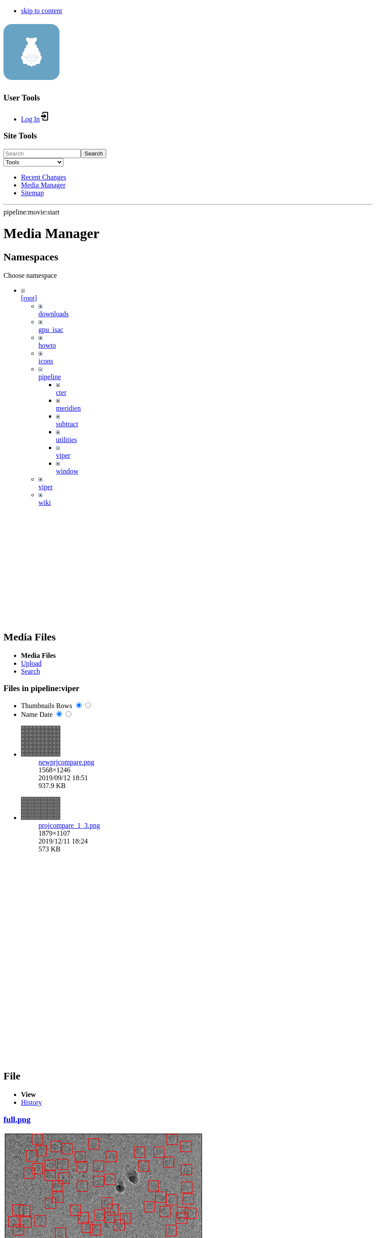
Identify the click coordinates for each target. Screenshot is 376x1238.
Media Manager (43, 185)
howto (47, 345)
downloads (53, 314)
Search (93, 153)
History (31, 1102)
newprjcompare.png (66, 762)
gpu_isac (50, 329)
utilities (66, 439)
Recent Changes (43, 177)
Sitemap (32, 193)
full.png (17, 1119)
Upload (31, 663)
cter (61, 392)
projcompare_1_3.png (69, 825)
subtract (67, 424)
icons (45, 361)
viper (63, 455)
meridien (68, 408)
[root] (29, 298)
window (67, 471)
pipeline (49, 376)
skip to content (41, 10)
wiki (44, 502)
